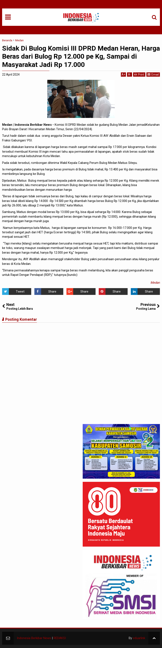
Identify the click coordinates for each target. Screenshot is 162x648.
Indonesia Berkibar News (34, 638)
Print (139, 74)
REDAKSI (60, 638)
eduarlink (139, 638)
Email (153, 74)
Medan (155, 283)
